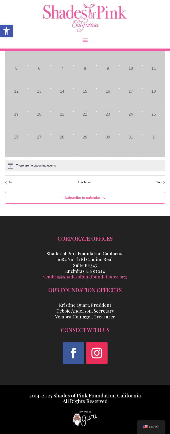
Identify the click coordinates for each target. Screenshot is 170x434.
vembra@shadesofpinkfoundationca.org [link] (85, 277)
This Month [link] (85, 182)
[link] (6, 31)
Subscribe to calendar (82, 198)
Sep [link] (160, 182)
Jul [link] (8, 182)
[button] (85, 40)
